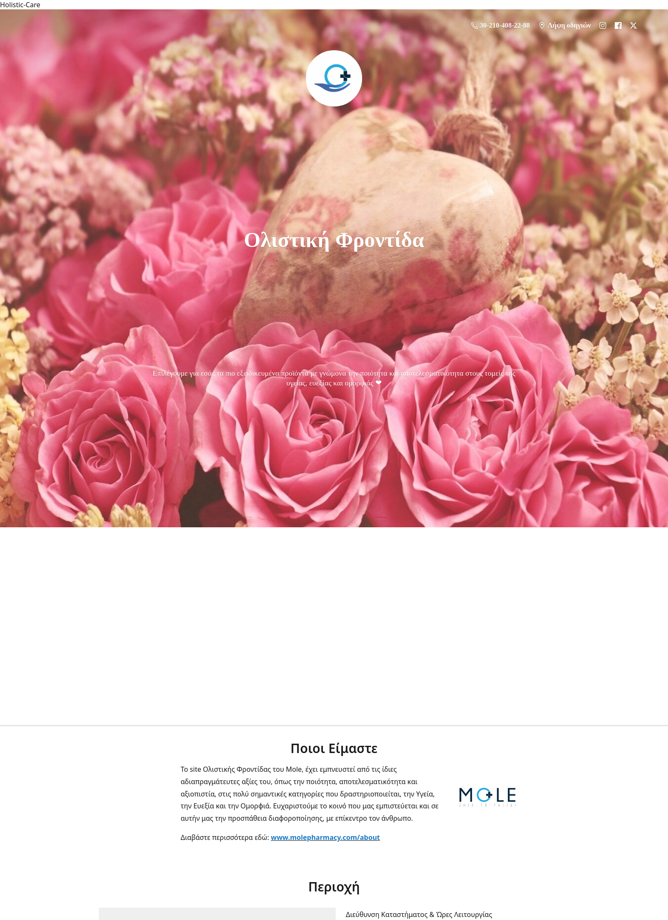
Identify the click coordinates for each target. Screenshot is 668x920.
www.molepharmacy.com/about (325, 837)
